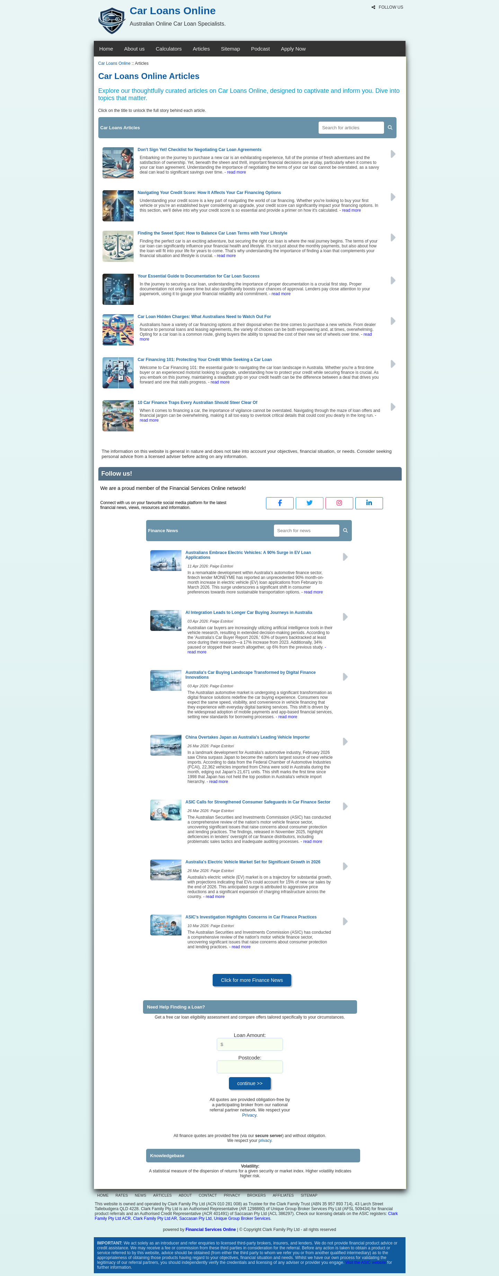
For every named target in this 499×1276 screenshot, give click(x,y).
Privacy (249, 1115)
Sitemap (230, 49)
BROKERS (256, 1195)
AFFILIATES (283, 1195)
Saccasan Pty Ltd (195, 1218)
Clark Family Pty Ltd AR (155, 1218)
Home (106, 49)
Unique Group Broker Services (242, 1218)
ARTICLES (162, 1195)
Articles (201, 49)
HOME (103, 1195)
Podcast (260, 49)
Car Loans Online (114, 63)
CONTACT (208, 1195)
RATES (122, 1195)
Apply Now (293, 49)
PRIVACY (232, 1195)
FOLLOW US (387, 7)
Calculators (169, 49)
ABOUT (185, 1195)
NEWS (140, 1195)
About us (134, 49)
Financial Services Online (211, 1229)
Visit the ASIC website (366, 1262)
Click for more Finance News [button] (252, 980)
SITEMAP (309, 1195)
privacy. (266, 1140)
